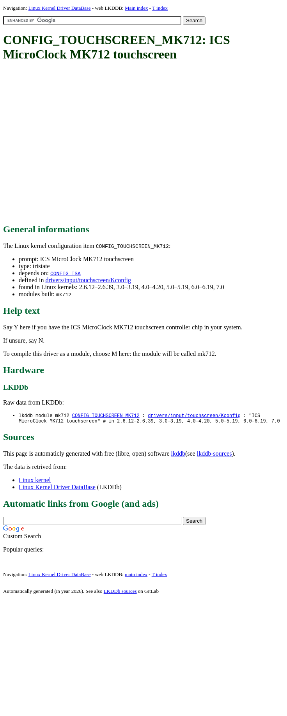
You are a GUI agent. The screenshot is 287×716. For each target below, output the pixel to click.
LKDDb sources (120, 593)
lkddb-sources (214, 455)
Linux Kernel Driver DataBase (59, 8)
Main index (136, 8)
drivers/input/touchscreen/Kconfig (88, 280)
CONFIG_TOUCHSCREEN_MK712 (106, 415)
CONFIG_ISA (65, 273)
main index (136, 576)
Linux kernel (35, 481)
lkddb (178, 455)
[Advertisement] (73, 143)
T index (160, 8)
